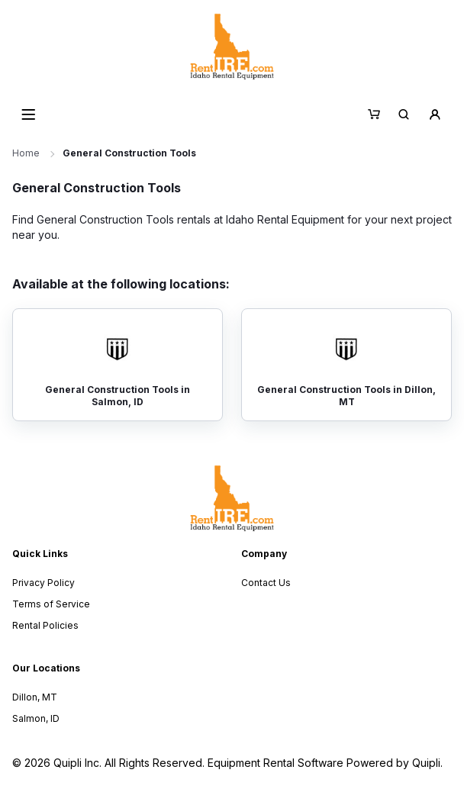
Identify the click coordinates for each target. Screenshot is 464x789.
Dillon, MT (34, 697)
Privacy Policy (43, 582)
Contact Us (266, 582)
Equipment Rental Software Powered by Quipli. (325, 762)
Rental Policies (45, 625)
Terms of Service (51, 604)
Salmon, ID (36, 718)
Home (26, 153)
